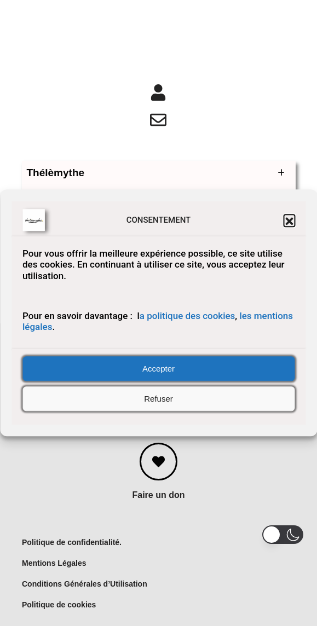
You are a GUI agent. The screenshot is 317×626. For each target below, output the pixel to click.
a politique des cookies (187, 315)
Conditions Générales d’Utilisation (84, 583)
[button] (289, 220)
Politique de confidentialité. (72, 542)
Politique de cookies (59, 604)
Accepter (158, 368)
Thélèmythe (159, 173)
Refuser (158, 398)
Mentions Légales (54, 563)
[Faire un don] (158, 461)
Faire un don (158, 495)
